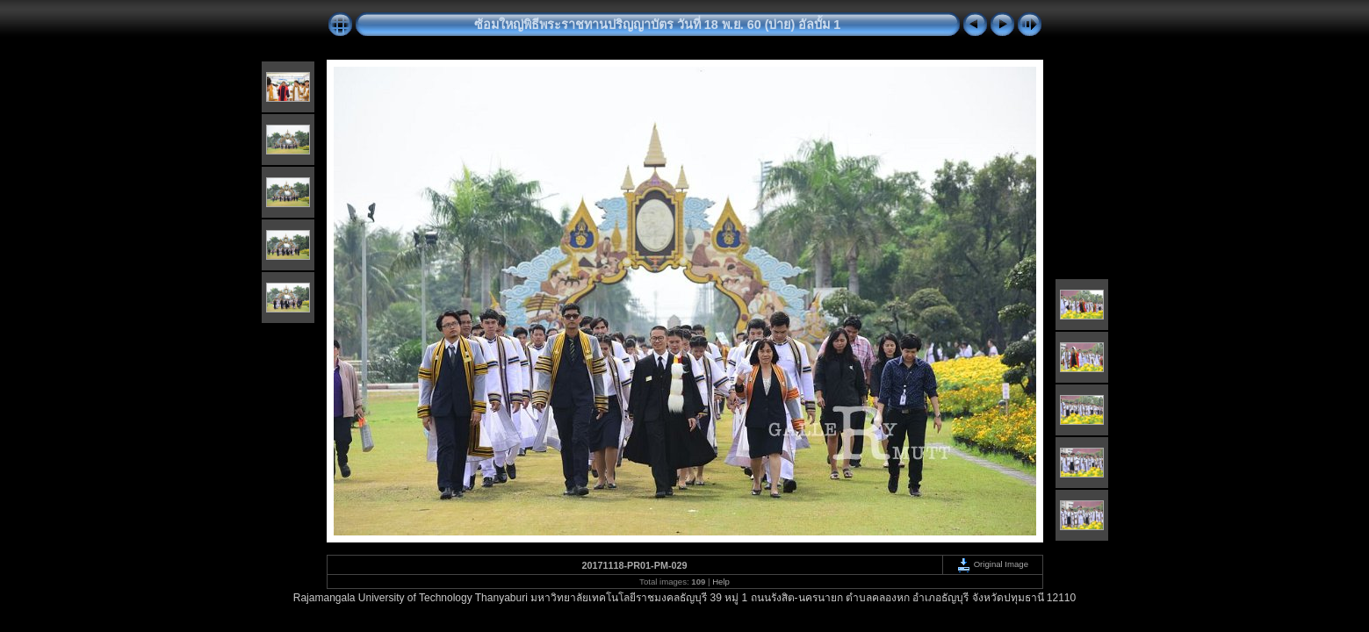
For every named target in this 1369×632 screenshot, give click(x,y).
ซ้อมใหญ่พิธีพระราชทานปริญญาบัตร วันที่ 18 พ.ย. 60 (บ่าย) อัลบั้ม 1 (657, 25)
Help (721, 581)
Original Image (992, 564)
